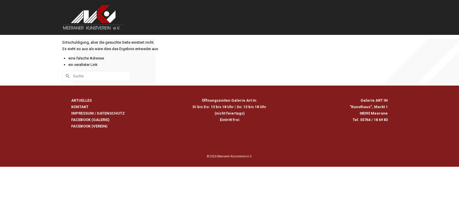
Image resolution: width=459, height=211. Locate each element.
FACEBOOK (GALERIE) (90, 144)
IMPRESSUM (82, 137)
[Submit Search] (66, 100)
